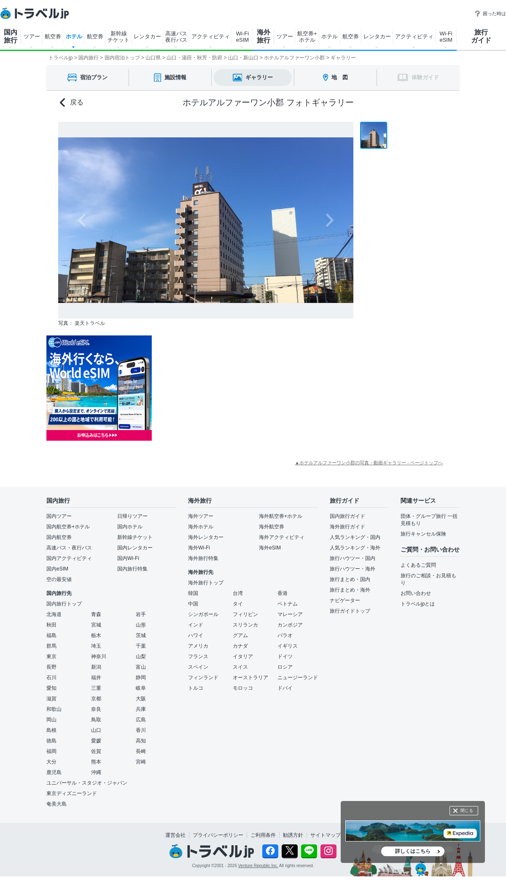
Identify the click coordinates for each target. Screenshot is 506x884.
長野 (51, 667)
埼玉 (96, 646)
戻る (71, 102)
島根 (51, 730)
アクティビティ (210, 36)
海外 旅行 (263, 36)
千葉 (141, 646)
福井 (96, 677)
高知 (141, 741)
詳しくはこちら (413, 851)
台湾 (238, 593)
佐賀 (96, 751)
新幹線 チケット (118, 36)
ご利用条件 (263, 835)
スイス (240, 667)
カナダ (240, 646)
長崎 (141, 751)
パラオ (285, 635)
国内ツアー (59, 516)
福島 (51, 635)
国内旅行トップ (64, 604)
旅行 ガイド (481, 36)
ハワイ (195, 635)
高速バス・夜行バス (69, 548)
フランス (198, 656)
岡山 (51, 720)
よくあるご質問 (418, 565)
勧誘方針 (293, 835)
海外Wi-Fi (199, 548)
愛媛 (96, 741)
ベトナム (287, 604)
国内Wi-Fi (128, 558)
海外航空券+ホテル (280, 516)
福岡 (51, 751)
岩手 (141, 614)
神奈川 (98, 656)
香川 (141, 730)
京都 (96, 699)
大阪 (141, 699)
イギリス (287, 646)
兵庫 (141, 709)
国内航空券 (59, 537)
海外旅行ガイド (347, 527)
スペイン (198, 667)
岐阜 (141, 688)
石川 (51, 677)
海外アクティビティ (281, 537)
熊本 (96, 762)
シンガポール (203, 614)
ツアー (32, 36)
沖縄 (96, 772)
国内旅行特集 (132, 569)
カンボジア (290, 625)
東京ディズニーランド (71, 793)
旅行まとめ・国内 (350, 579)
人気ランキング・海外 (355, 548)
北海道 (54, 614)
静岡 (141, 677)
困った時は (490, 13)
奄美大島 (56, 804)
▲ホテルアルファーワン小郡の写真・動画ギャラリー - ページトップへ (369, 462)
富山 (141, 667)
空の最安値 (59, 579)
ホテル (74, 36)
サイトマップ (325, 835)
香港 (282, 593)
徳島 (51, 741)
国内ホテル (130, 527)
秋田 (51, 625)
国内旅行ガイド (347, 516)
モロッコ (243, 688)
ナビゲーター (345, 600)
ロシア (285, 667)
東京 (51, 656)
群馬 (51, 646)
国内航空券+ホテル (68, 527)
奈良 (96, 709)
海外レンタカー (205, 537)
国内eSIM (57, 569)
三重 (96, 688)
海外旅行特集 (203, 558)
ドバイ (285, 688)
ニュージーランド (297, 677)
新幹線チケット (135, 537)
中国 (193, 604)
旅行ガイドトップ (350, 611)
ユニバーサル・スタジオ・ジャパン (86, 783)
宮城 (96, 625)
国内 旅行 (10, 36)
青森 (96, 614)
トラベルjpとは (418, 604)
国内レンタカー (135, 548)
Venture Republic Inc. (258, 865)
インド (195, 625)
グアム (240, 635)
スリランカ (245, 625)
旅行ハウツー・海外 (352, 569)
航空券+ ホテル (307, 36)
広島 (141, 720)
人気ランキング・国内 (355, 537)
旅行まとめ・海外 (350, 590)
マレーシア (290, 614)
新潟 (96, 667)
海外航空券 (271, 527)
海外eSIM (270, 548)
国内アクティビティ (69, 558)
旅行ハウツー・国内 (352, 558)
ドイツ (285, 656)
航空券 (53, 36)
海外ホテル (200, 527)
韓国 (193, 593)
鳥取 (96, 720)
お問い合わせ (416, 593)
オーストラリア (250, 677)
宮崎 (141, 762)
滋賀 (51, 699)
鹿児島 (54, 772)
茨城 (141, 635)
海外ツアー (200, 516)
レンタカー (147, 36)
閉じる (466, 810)
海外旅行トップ (205, 583)
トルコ (195, 688)
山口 (96, 730)
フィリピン (245, 614)
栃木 (96, 635)
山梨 (141, 656)
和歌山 (54, 709)
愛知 (51, 688)
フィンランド (203, 677)
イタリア (243, 656)
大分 (51, 762)
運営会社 (175, 835)
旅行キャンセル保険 (423, 534)
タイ (238, 604)
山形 (141, 625)
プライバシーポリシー (218, 835)
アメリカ (198, 646)
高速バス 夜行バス (176, 36)
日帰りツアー (132, 516)
